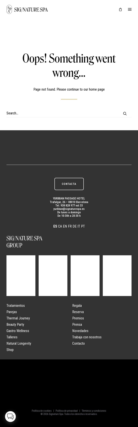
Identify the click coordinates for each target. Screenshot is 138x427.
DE (75, 226)
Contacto (78, 343)
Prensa (77, 324)
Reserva (78, 312)
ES (55, 226)
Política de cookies (42, 410)
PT (83, 226)
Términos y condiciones (94, 410)
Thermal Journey (18, 318)
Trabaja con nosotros (87, 337)
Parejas (11, 312)
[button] (129, 9)
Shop (10, 350)
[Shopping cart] (119, 9)
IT (78, 226)
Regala (77, 305)
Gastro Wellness (17, 331)
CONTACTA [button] (69, 184)
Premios (78, 318)
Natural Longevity (18, 343)
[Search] (69, 113)
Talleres (11, 337)
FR (70, 226)
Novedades (80, 331)
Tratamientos (15, 305)
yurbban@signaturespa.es (69, 209)
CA (60, 226)
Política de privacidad (67, 410)
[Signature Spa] (27, 9)
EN (65, 226)
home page (97, 89)
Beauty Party (15, 324)
